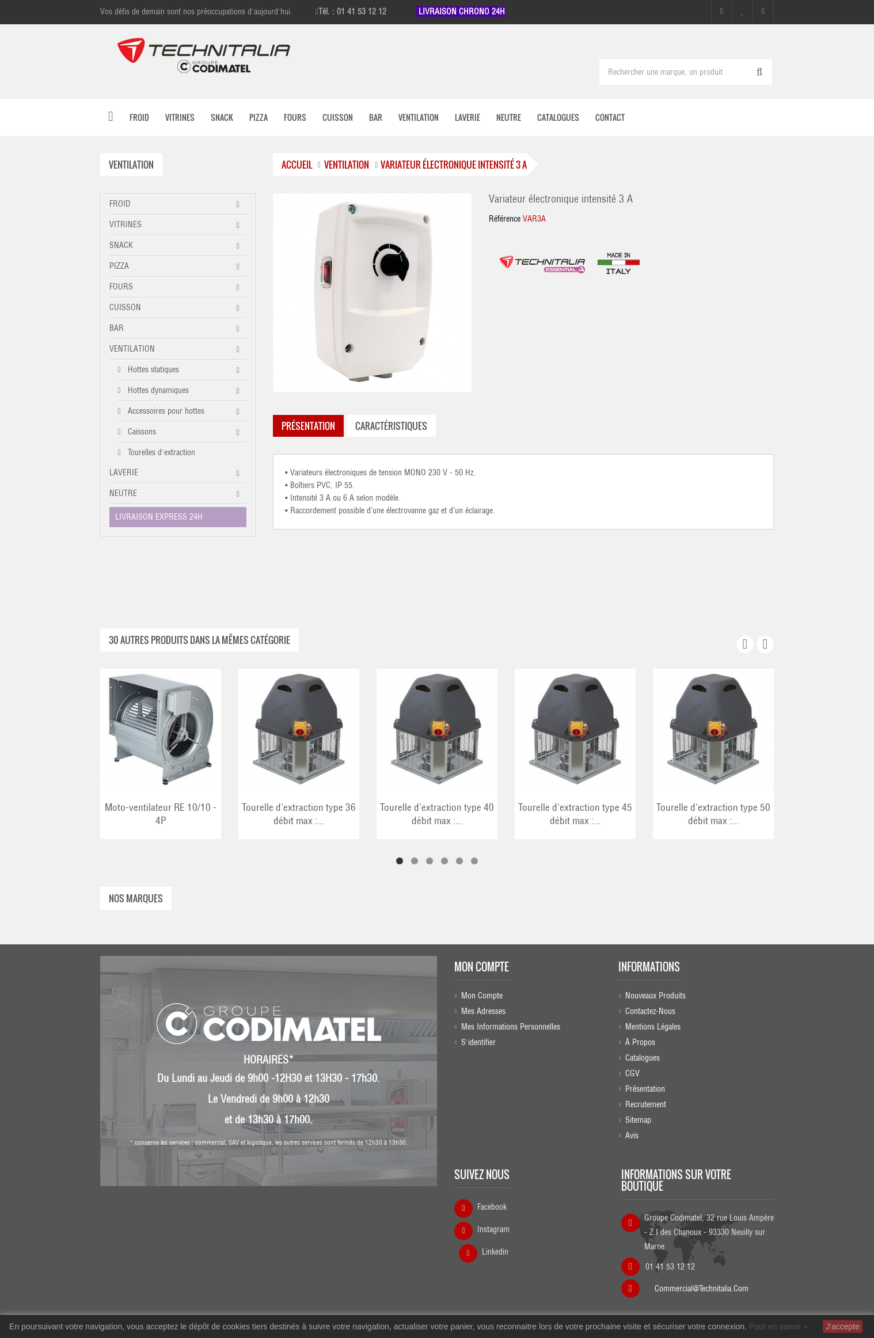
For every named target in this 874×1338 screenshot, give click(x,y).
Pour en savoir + (778, 1326)
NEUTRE (123, 492)
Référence (504, 217)
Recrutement (645, 1103)
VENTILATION (132, 347)
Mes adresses (483, 1010)
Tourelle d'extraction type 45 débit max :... (575, 813)
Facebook (492, 1205)
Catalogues (642, 1056)
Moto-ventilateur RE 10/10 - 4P (160, 813)
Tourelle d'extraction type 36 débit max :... (299, 813)
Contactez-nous (650, 1010)
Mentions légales (653, 1025)
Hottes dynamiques (157, 389)
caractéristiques (391, 425)
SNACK (121, 244)
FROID (120, 202)
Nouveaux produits (655, 994)
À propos (640, 1041)
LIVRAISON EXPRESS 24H (159, 515)
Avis (632, 1134)
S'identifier (478, 1041)
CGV (632, 1072)
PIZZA (119, 265)
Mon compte (481, 965)
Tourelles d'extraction (160, 451)
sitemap (638, 1119)
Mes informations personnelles (510, 1025)
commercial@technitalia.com (701, 1283)
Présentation (645, 1087)
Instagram (493, 1228)
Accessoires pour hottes (165, 410)
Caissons (141, 430)
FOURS (121, 285)
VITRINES (125, 223)
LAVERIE (123, 471)
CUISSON (125, 306)
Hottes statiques (152, 368)
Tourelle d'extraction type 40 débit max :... (437, 813)
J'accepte (843, 1326)
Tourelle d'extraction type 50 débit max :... (713, 813)
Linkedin (495, 1250)
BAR (116, 327)
